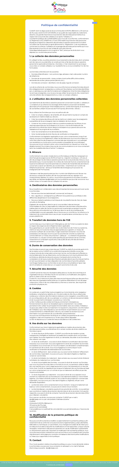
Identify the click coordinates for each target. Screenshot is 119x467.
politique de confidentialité (56, 465)
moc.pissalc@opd (51, 179)
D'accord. (69, 464)
